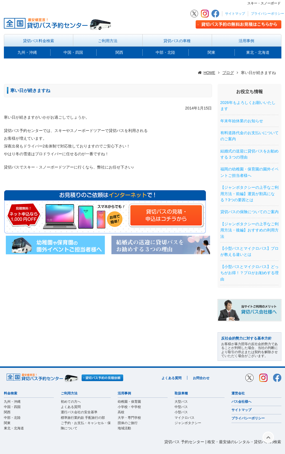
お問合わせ (201, 378)
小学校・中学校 (129, 407)
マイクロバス (185, 418)
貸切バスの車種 (177, 41)
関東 (211, 52)
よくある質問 (171, 378)
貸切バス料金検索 (38, 41)
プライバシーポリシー (267, 14)
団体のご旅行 (128, 423)
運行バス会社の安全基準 (79, 412)
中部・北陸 (165, 52)
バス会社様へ (241, 402)
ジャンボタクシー (188, 423)
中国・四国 (73, 52)
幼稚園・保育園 (129, 402)
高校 (121, 412)
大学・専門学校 (129, 418)
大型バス (181, 402)
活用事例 (246, 41)
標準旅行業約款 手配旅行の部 (83, 418)
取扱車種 (181, 393)
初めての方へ (71, 402)
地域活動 (124, 428)
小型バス (181, 412)
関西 (119, 52)
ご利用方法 (107, 41)
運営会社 (238, 393)
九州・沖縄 (27, 52)
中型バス (181, 407)
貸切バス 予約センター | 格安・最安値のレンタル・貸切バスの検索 (222, 442)
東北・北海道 (257, 52)
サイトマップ (235, 14)
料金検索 (10, 393)
